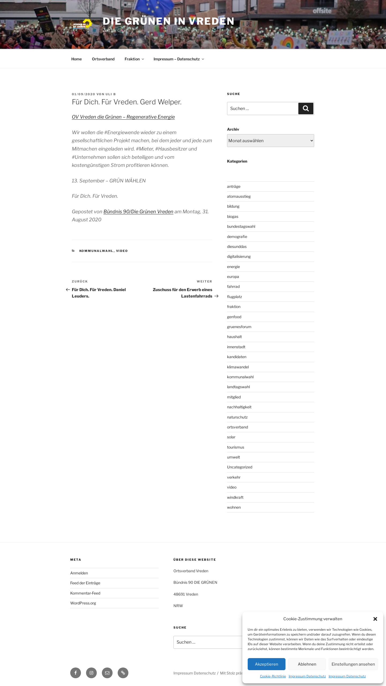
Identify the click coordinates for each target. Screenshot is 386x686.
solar (231, 437)
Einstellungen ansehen (353, 664)
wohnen (234, 507)
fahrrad (233, 286)
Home (76, 59)
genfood (234, 316)
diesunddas (237, 246)
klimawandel (238, 367)
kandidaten (236, 356)
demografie (237, 236)
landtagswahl (238, 386)
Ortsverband (103, 59)
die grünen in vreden (169, 21)
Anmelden (79, 573)
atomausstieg (239, 196)
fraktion (233, 306)
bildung (233, 206)
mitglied (234, 397)
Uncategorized (239, 467)
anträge (233, 186)
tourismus (235, 447)
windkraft (235, 497)
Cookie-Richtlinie (273, 676)
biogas (232, 216)
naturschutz (237, 417)
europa (233, 276)
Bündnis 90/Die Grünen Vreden (138, 211)
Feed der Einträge (85, 583)
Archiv (233, 129)
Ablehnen (307, 664)
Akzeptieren (266, 664)
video (122, 251)
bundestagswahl (241, 226)
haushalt (234, 336)
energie (233, 266)
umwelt (233, 457)
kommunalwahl (96, 251)
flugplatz (234, 296)
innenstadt (236, 346)
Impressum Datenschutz (307, 676)
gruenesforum (239, 326)
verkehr (233, 477)
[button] (375, 619)
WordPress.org (83, 603)
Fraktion (135, 59)
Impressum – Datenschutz (179, 59)
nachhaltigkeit (239, 407)
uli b (111, 94)
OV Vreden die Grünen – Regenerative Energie (123, 117)
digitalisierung (239, 256)
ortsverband (237, 427)
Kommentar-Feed (85, 593)
